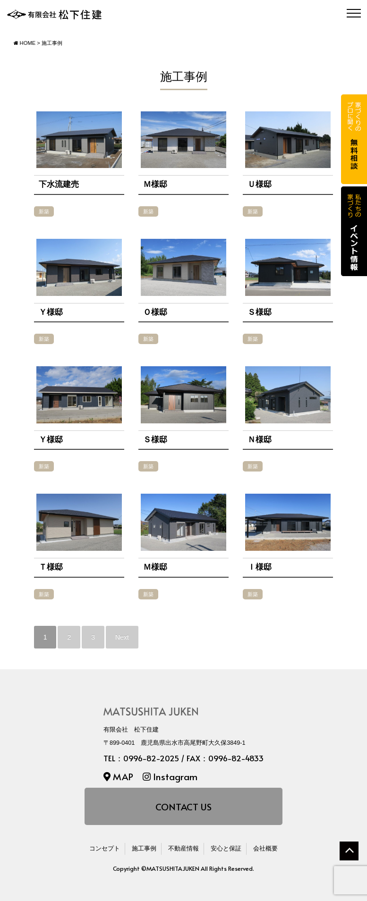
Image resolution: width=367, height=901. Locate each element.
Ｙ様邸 (51, 312)
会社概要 (265, 848)
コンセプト (104, 848)
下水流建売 (59, 184)
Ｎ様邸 (260, 439)
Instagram (170, 776)
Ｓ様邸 (260, 312)
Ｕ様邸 (260, 184)
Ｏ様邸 (155, 312)
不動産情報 (183, 848)
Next (122, 637)
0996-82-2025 (151, 758)
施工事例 (144, 848)
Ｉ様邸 (260, 567)
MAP (118, 776)
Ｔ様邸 (51, 567)
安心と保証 (226, 848)
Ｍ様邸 (155, 184)
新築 (44, 211)
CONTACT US (183, 806)
